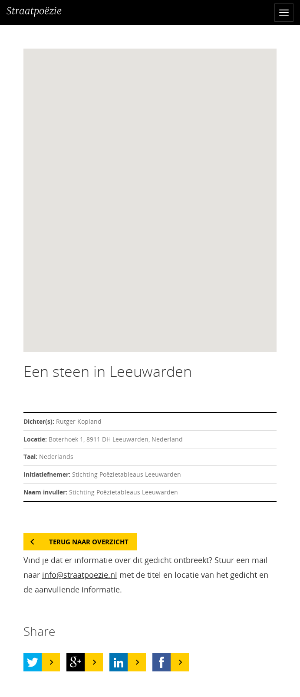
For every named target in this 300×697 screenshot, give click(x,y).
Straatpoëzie (34, 11)
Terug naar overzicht (89, 541)
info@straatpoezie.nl (79, 574)
